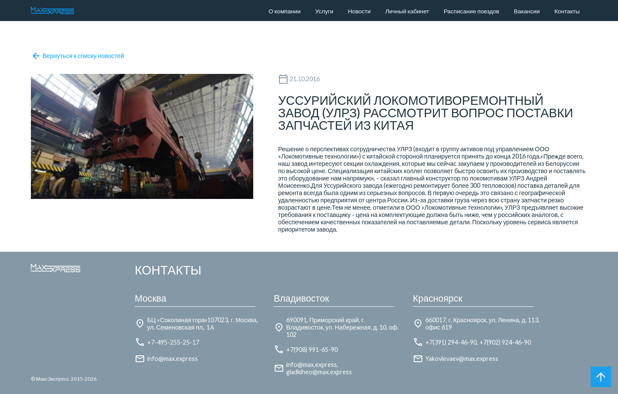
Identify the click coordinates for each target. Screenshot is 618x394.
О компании (285, 11)
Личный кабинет (407, 11)
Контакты (567, 11)
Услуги (324, 11)
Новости (359, 11)
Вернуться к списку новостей (77, 56)
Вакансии (527, 11)
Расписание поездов (471, 11)
